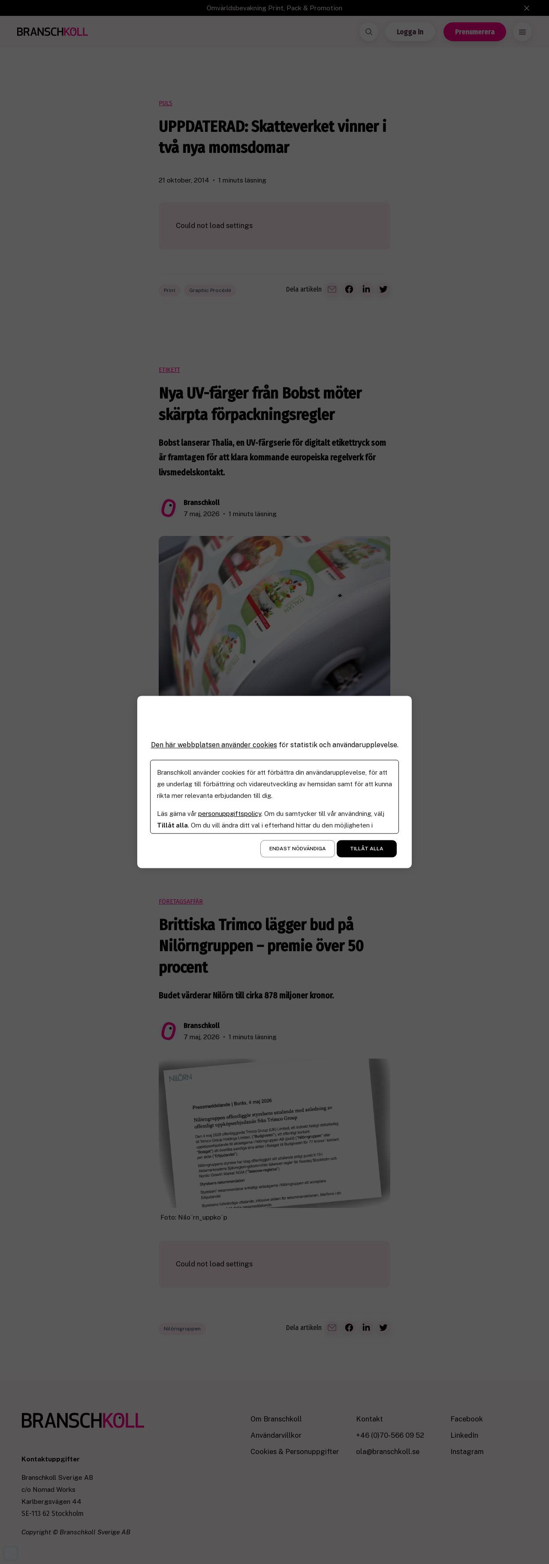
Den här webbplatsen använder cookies (214, 745)
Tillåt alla (366, 849)
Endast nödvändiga (297, 849)
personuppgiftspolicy (229, 814)
